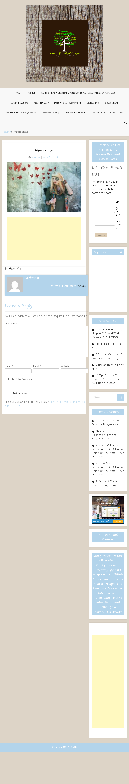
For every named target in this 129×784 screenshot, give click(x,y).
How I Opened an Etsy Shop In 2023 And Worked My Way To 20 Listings (107, 333)
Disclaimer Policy (75, 112)
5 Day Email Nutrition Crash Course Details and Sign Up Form (78, 92)
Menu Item (116, 112)
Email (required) (118, 208)
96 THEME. (70, 746)
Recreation (111, 102)
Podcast (30, 92)
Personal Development (67, 102)
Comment (11, 323)
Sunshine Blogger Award (106, 424)
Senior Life (93, 102)
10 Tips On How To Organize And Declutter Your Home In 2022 (105, 379)
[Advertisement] (44, 238)
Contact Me (98, 112)
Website (65, 366)
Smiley (99, 481)
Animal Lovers (19, 102)
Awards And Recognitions (21, 112)
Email (37, 366)
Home (17, 92)
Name (9, 366)
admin (36, 156)
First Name (118, 224)
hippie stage (44, 150)
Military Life (41, 102)
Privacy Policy (50, 112)
